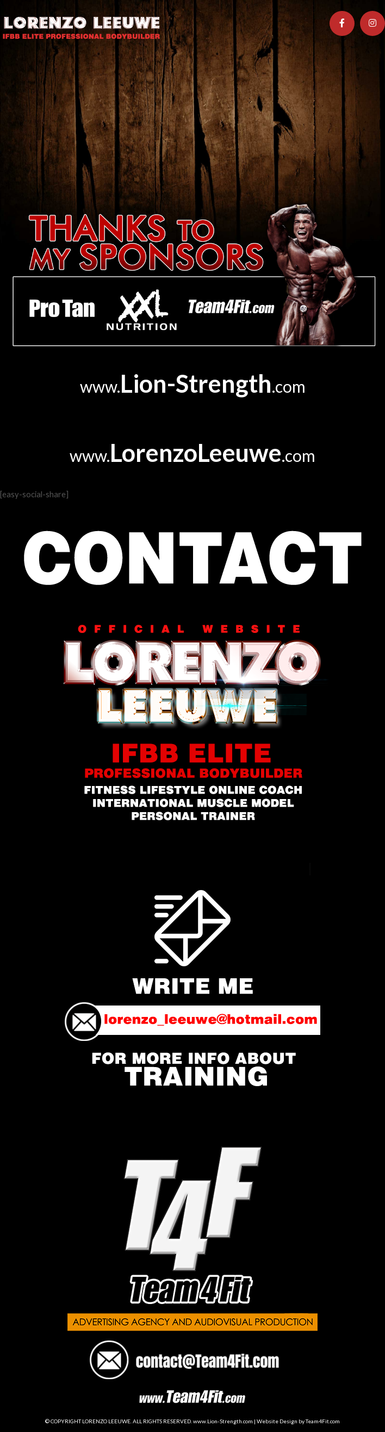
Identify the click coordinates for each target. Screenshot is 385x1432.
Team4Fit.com (323, 1421)
